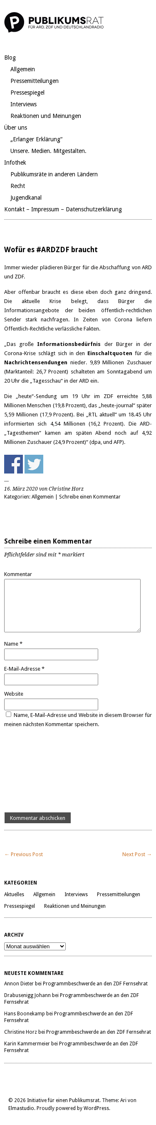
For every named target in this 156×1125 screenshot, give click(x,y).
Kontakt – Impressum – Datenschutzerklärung (63, 209)
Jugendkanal (26, 197)
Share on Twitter (34, 464)
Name (13, 644)
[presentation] (38, 771)
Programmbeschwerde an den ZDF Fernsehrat (95, 984)
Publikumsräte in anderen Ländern (54, 174)
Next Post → (137, 854)
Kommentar (18, 574)
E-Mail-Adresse (24, 669)
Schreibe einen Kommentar (90, 497)
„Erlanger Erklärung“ (36, 139)
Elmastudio (21, 1108)
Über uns (15, 127)
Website (13, 694)
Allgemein (22, 69)
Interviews (23, 104)
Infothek (15, 162)
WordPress (96, 1108)
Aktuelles (14, 894)
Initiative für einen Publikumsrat (63, 1100)
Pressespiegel (27, 92)
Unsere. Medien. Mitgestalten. (48, 151)
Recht (17, 186)
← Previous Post (23, 854)
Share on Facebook (13, 464)
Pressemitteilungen (34, 81)
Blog (10, 57)
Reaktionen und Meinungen (45, 116)
